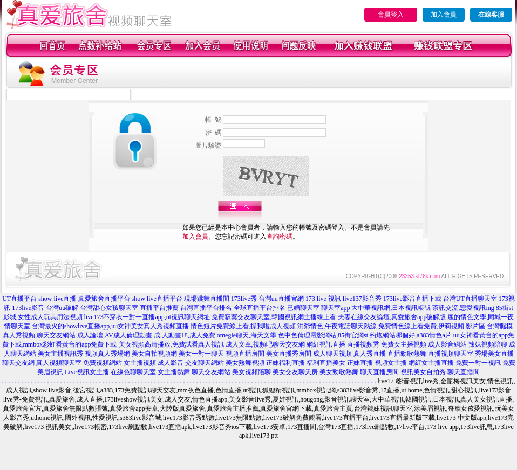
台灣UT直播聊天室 (470, 298)
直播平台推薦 (159, 308)
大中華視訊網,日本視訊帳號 (391, 308)
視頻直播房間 (245, 353)
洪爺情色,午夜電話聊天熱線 (337, 326)
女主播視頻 (140, 363)
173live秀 (244, 298)
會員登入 (391, 14)
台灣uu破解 (62, 308)
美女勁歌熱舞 (338, 372)
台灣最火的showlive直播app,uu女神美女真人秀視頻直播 (110, 326)
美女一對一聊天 (201, 353)
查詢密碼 (279, 236)
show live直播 (57, 298)
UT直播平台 (19, 298)
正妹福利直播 (285, 363)
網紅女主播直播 (431, 363)
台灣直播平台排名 (206, 308)
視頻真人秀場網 (107, 353)
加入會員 (444, 14)
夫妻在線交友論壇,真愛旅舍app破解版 (392, 317)
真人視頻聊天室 (58, 363)
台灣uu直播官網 (281, 298)
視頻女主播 (391, 363)
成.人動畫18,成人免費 (184, 335)
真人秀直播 (369, 353)
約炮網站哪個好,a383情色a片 (411, 335)
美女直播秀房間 (288, 353)
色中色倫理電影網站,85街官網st (323, 335)
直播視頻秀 (363, 344)
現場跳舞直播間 (206, 298)
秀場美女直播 (494, 353)
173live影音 (28, 308)
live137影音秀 (362, 298)
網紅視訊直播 (326, 344)
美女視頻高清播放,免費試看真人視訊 (171, 344)
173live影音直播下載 (412, 298)
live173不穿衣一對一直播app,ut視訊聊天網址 (147, 317)
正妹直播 (360, 363)
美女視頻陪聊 (251, 372)
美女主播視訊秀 (60, 353)
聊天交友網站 (211, 372)
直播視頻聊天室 (450, 353)
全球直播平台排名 (259, 308)
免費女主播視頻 (403, 344)
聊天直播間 (463, 372)
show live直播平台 (157, 298)
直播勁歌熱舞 (406, 353)
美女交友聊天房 (295, 372)
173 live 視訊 (323, 298)
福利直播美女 (326, 363)
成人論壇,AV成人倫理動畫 (114, 335)
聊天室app (335, 308)
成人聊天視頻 (332, 353)
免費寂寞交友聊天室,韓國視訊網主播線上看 (274, 317)
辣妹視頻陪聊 (487, 344)
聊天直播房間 (379, 372)
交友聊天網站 (204, 363)
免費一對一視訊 (478, 363)
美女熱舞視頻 (245, 363)
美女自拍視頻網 (154, 353)
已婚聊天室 (303, 308)
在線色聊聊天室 (133, 372)
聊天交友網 (18, 363)
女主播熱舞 (174, 372)
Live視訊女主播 (87, 372)
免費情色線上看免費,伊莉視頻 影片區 (431, 326)
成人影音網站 (447, 344)
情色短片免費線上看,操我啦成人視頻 (243, 326)
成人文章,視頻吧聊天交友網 (265, 344)
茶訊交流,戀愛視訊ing (463, 308)
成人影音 (170, 363)
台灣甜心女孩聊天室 (109, 308)
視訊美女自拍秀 (423, 372)
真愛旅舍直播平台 (104, 298)
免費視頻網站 (102, 363)
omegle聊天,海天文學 (246, 335)
